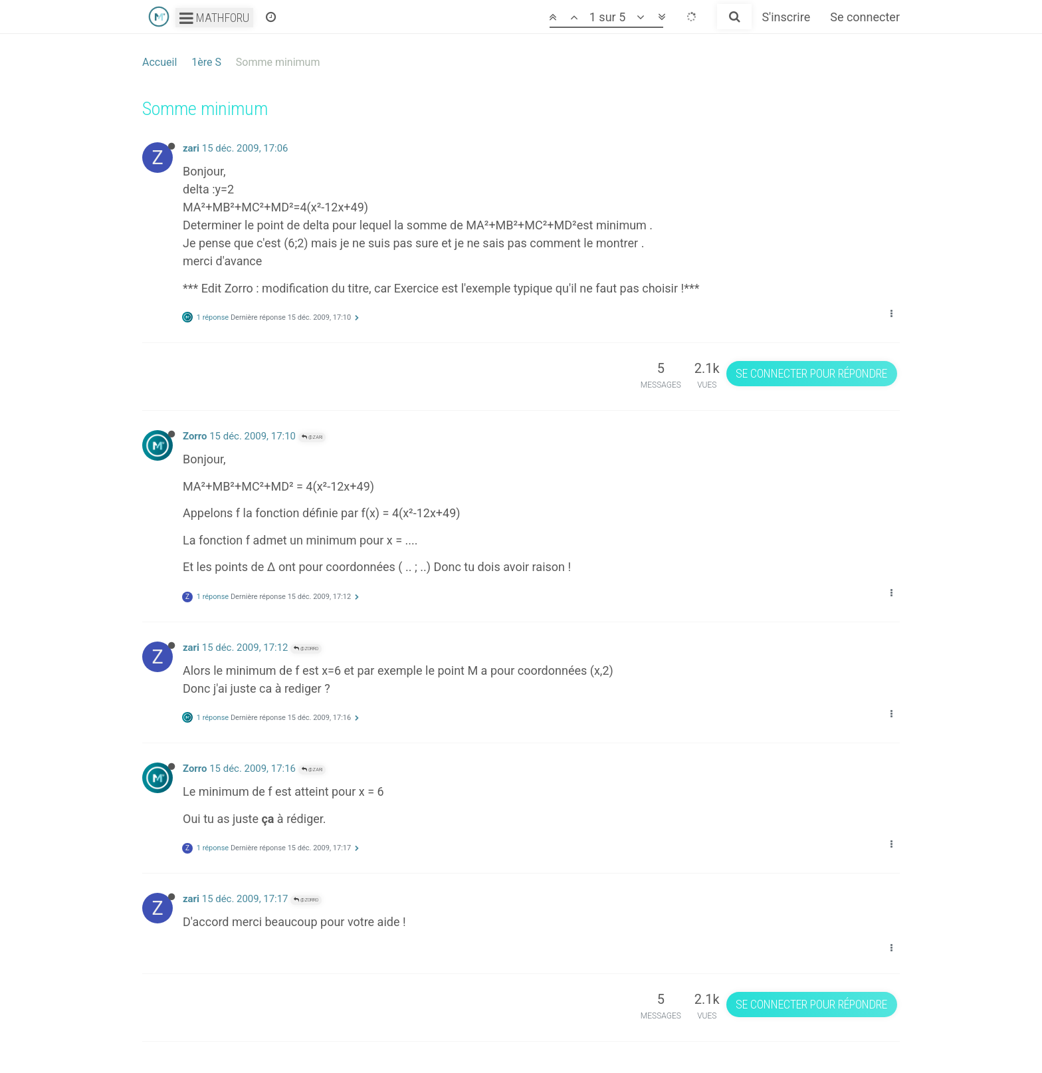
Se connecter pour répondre (811, 373)
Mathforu (214, 18)
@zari (312, 437)
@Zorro (306, 649)
